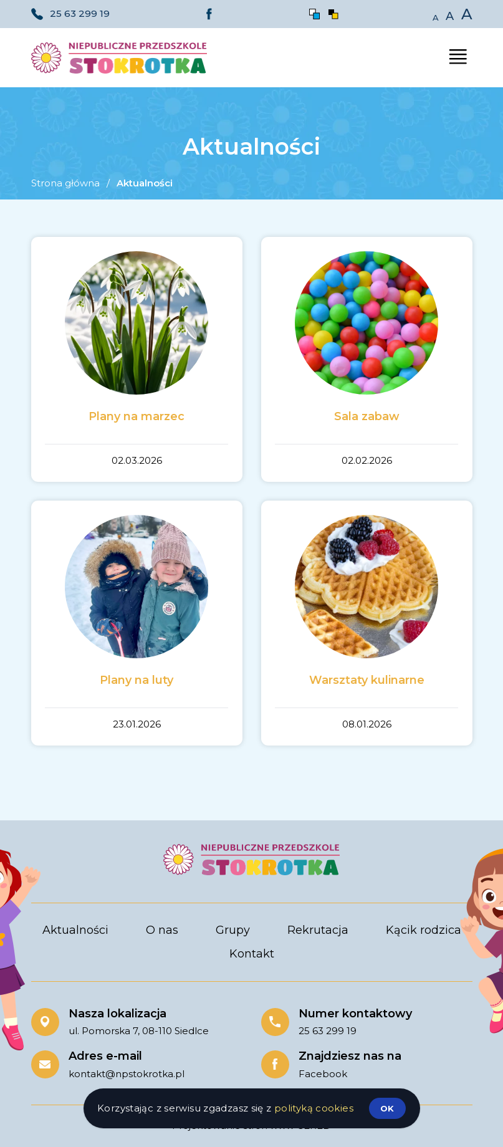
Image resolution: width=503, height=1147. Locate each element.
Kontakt (251, 954)
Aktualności (75, 930)
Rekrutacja (317, 930)
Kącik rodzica (423, 930)
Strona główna (65, 183)
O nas (162, 930)
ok (387, 1108)
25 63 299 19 (80, 13)
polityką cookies (313, 1108)
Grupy (233, 930)
